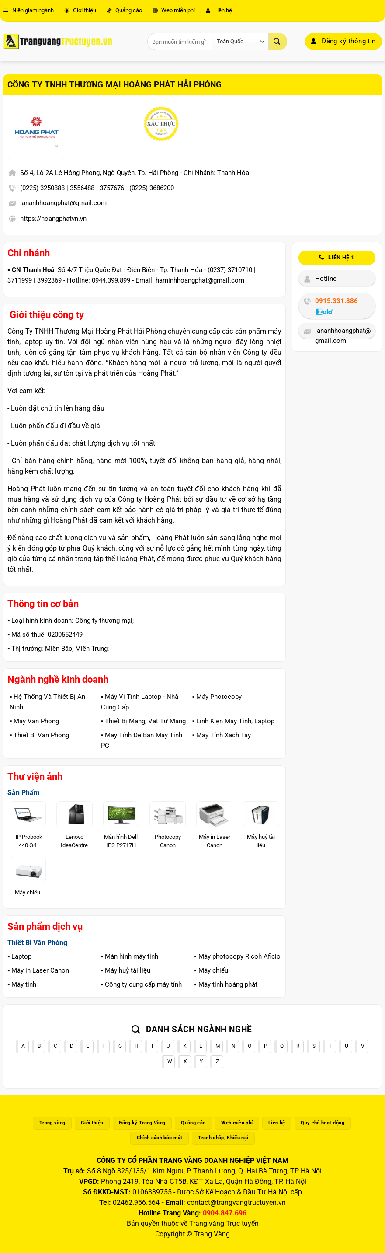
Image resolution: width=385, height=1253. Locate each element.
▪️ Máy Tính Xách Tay (221, 735)
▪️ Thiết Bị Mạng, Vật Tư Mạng (143, 721)
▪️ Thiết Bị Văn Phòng (39, 735)
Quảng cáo (124, 10)
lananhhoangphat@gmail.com (63, 203)
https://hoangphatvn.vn (53, 219)
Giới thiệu (80, 10)
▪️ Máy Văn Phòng (34, 721)
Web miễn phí (174, 10)
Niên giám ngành (28, 10)
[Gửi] (278, 41)
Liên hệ (218, 10)
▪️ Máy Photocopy (217, 697)
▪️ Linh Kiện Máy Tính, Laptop (233, 721)
